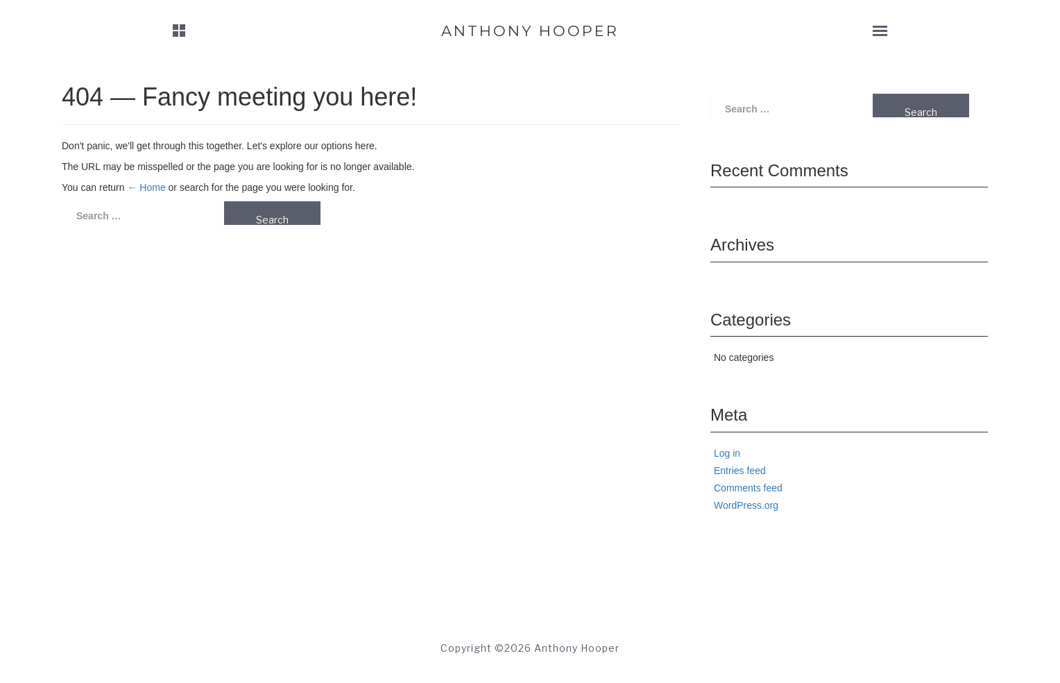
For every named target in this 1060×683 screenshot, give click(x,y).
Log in (727, 453)
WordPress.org (746, 505)
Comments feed (748, 488)
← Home (146, 187)
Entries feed (740, 470)
